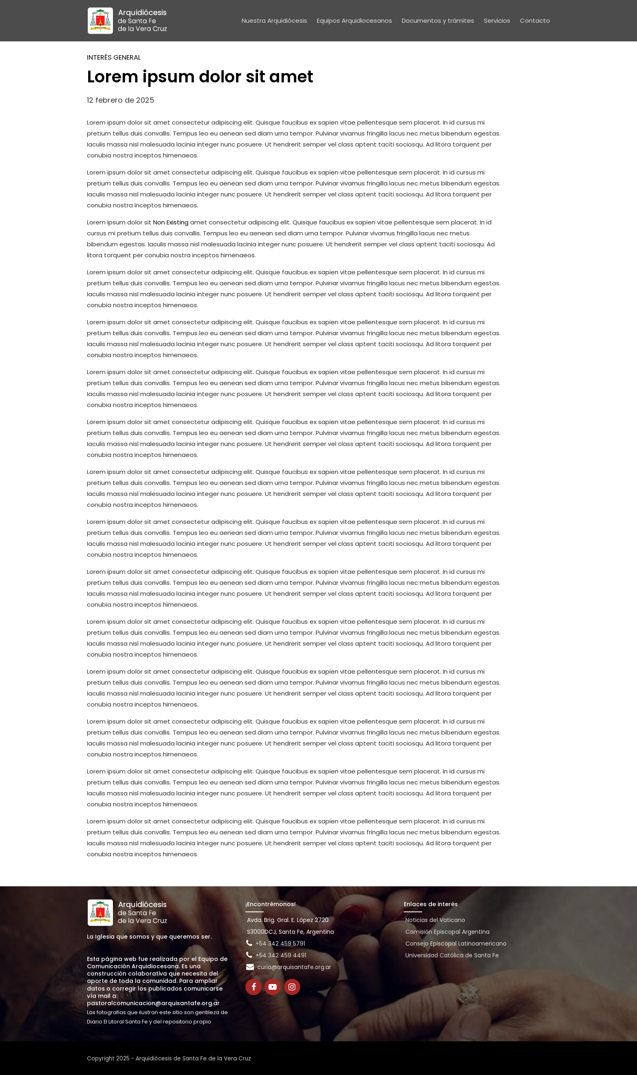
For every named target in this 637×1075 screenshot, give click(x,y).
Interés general (114, 57)
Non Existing (170, 222)
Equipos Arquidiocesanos (354, 20)
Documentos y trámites (438, 20)
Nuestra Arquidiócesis (274, 20)
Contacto (535, 20)
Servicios (497, 20)
